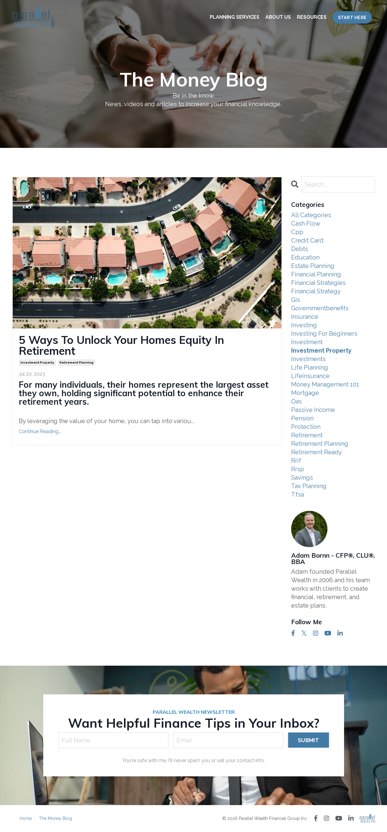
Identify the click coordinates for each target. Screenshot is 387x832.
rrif (296, 460)
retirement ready (316, 452)
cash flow (305, 223)
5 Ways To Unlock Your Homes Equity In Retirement (121, 345)
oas (296, 401)
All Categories (311, 215)
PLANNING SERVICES (234, 17)
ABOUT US (278, 17)
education (305, 257)
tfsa (297, 494)
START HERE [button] (352, 17)
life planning (309, 367)
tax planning (309, 486)
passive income (313, 409)
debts (299, 249)
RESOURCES (312, 17)
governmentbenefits (320, 308)
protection (305, 426)
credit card (307, 240)
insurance (304, 316)
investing (304, 325)
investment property (37, 362)
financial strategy (316, 291)
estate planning (312, 265)
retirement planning (76, 362)
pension (302, 418)
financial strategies (318, 282)
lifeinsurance (310, 376)
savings (302, 477)
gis (295, 299)
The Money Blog (55, 818)
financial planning (316, 274)
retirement (307, 435)
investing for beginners (324, 333)
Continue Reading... (40, 431)
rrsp (297, 469)
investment (307, 342)
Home (26, 818)
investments (308, 359)
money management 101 (325, 384)
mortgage (305, 392)
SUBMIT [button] (308, 740)
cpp (297, 232)
